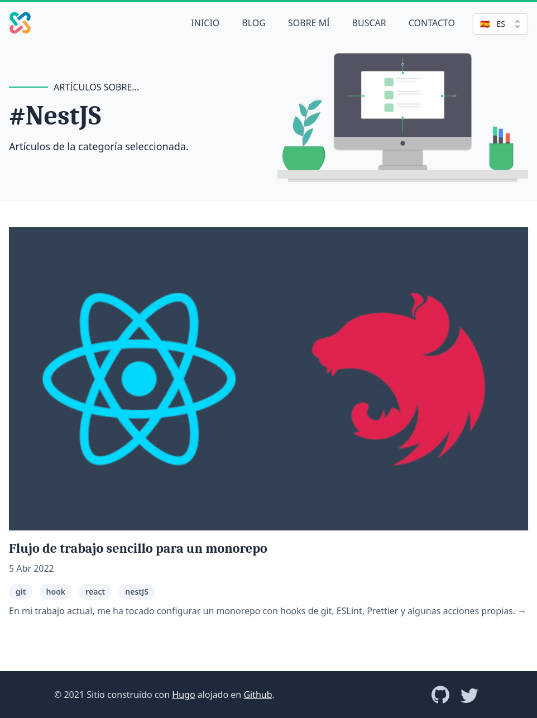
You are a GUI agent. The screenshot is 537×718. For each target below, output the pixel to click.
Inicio (205, 23)
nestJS (136, 591)
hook (55, 591)
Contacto (432, 23)
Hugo (183, 694)
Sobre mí (309, 23)
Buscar (369, 23)
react (95, 591)
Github (257, 694)
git (21, 591)
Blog (254, 23)
